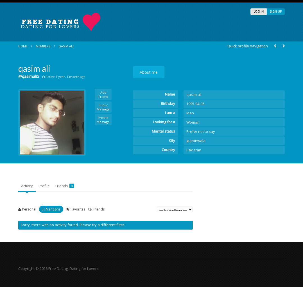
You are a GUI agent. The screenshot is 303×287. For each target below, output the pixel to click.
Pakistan (193, 149)
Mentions (53, 209)
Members (43, 46)
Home (23, 46)
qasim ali (66, 46)
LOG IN (259, 11)
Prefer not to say (200, 131)
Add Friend (103, 94)
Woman (193, 122)
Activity (27, 185)
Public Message (103, 107)
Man (190, 112)
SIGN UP (276, 11)
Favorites (78, 209)
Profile (44, 185)
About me (149, 72)
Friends (64, 185)
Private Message (103, 119)
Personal (29, 209)
